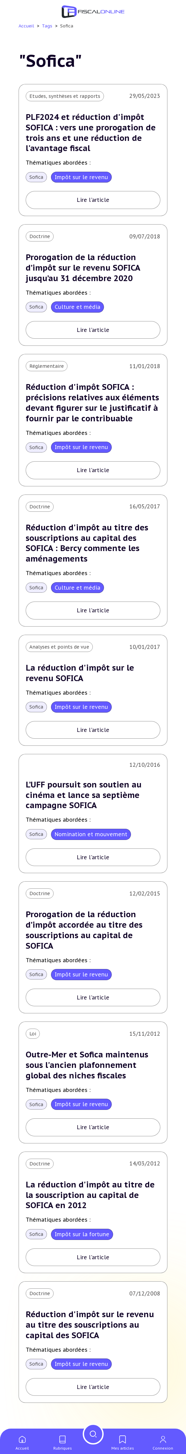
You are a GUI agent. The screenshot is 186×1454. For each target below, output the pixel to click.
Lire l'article (93, 200)
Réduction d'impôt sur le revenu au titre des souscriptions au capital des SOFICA (90, 1328)
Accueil (26, 26)
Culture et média (77, 307)
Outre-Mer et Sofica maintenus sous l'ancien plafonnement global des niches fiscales (87, 1068)
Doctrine (39, 237)
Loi (32, 1036)
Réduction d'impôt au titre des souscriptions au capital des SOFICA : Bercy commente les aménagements (87, 545)
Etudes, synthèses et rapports (64, 96)
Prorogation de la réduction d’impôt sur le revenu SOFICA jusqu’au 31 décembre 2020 (83, 268)
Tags (47, 26)
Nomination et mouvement (91, 836)
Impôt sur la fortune (82, 1237)
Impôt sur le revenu (81, 177)
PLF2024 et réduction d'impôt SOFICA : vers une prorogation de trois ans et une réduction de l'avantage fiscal (91, 133)
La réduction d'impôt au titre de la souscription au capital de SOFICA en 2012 (91, 1198)
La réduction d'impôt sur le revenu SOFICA (80, 675)
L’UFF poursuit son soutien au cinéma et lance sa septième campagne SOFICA (84, 797)
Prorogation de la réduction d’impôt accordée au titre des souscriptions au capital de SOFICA (84, 932)
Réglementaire (46, 367)
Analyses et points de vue (59, 648)
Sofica (36, 177)
